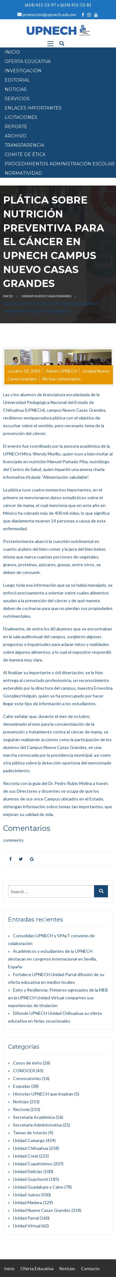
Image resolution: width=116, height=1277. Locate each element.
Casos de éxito (27, 1062)
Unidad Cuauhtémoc (33, 1163)
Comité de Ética (25, 154)
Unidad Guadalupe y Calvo (38, 1187)
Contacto (90, 1268)
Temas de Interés (30, 1132)
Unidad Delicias (27, 1171)
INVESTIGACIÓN (23, 71)
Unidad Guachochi (30, 1179)
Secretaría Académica (34, 1117)
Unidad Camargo (29, 1140)
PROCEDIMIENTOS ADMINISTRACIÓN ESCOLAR (59, 164)
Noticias (21, 1101)
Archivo (15, 136)
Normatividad (23, 173)
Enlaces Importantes (33, 108)
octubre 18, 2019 (24, 371)
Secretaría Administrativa (37, 1124)
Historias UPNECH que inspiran (43, 1093)
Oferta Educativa (37, 1268)
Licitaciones (21, 117)
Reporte (16, 126)
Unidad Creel (25, 1155)
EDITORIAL (17, 80)
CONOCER (24, 1070)
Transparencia (24, 145)
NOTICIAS (16, 89)
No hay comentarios (61, 378)
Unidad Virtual (27, 1225)
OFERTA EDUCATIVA (28, 61)
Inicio (8, 296)
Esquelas (21, 1086)
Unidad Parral (26, 1218)
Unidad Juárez (26, 1194)
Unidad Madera (27, 1202)
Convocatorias (27, 1078)
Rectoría (21, 1109)
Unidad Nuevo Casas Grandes (46, 296)
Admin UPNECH (61, 371)
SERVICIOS (17, 98)
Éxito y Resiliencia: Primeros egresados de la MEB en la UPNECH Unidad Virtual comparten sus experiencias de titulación (58, 997)
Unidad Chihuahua (30, 1148)
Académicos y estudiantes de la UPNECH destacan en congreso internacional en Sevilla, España (52, 958)
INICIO (12, 52)
